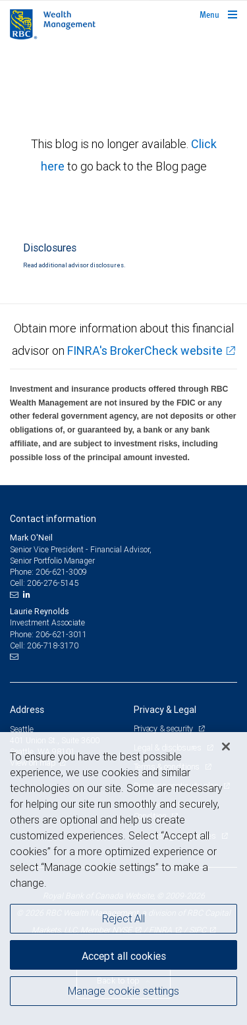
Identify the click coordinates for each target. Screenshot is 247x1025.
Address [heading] (27, 710)
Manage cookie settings (123, 990)
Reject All (123, 918)
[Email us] (15, 594)
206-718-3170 (52, 645)
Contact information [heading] (53, 519)
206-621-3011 (61, 634)
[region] (123, 878)
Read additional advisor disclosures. (74, 265)
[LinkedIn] (28, 594)
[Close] (225, 746)
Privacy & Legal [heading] (165, 710)
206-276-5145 (52, 583)
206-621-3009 (61, 571)
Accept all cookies (124, 955)
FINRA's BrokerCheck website (145, 350)
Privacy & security (164, 728)
